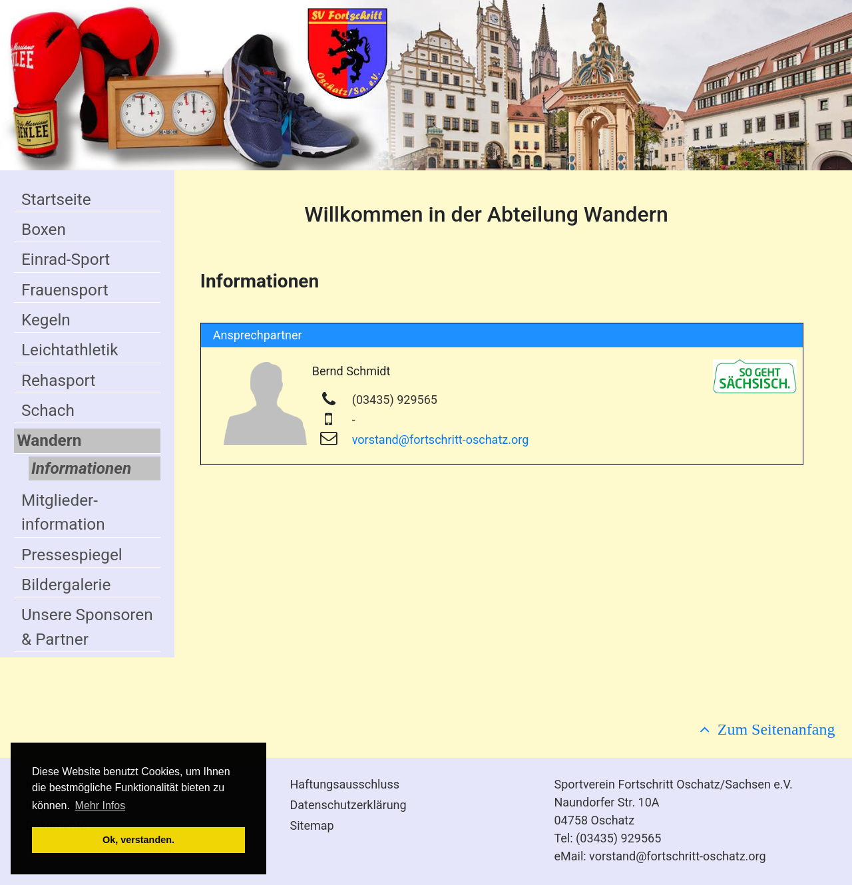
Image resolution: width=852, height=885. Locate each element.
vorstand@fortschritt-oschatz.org (440, 439)
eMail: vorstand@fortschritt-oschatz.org (659, 856)
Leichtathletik (69, 349)
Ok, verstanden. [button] (138, 839)
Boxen (43, 229)
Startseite (56, 199)
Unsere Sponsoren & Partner (87, 626)
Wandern (49, 440)
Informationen (81, 468)
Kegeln (46, 319)
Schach (48, 410)
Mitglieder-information (63, 512)
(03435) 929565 (394, 400)
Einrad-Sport (65, 259)
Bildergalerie (65, 584)
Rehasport (58, 380)
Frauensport (64, 289)
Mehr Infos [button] (100, 805)
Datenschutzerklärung (348, 805)
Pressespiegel (71, 554)
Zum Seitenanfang (772, 729)
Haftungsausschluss (344, 784)
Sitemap (311, 825)
